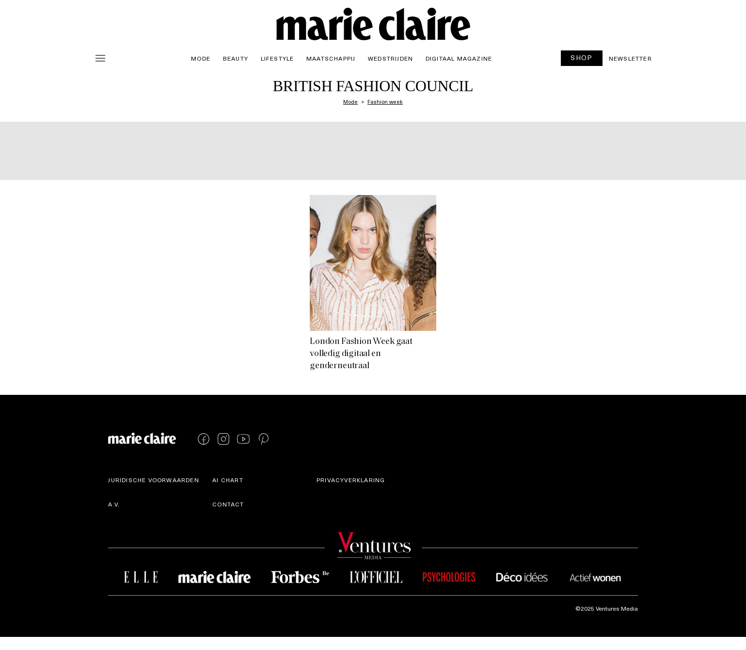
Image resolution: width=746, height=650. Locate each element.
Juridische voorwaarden (153, 479)
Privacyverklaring (351, 479)
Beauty (235, 58)
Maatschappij (330, 58)
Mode (200, 58)
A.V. (114, 504)
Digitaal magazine (459, 58)
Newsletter (630, 58)
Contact (228, 504)
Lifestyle (277, 58)
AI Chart (227, 479)
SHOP (582, 57)
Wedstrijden (390, 58)
